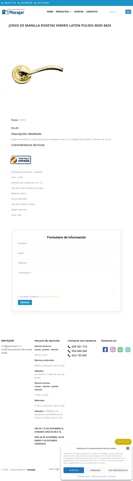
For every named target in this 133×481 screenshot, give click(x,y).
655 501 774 (123, 441)
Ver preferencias (118, 470)
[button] (128, 448)
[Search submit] (128, 12)
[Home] (50, 11)
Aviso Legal (112, 476)
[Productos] (64, 11)
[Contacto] (92, 11)
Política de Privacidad (99, 476)
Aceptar (73, 470)
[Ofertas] (79, 11)
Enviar (25, 302)
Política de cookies (83, 476)
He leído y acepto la (38, 296)
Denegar (95, 470)
